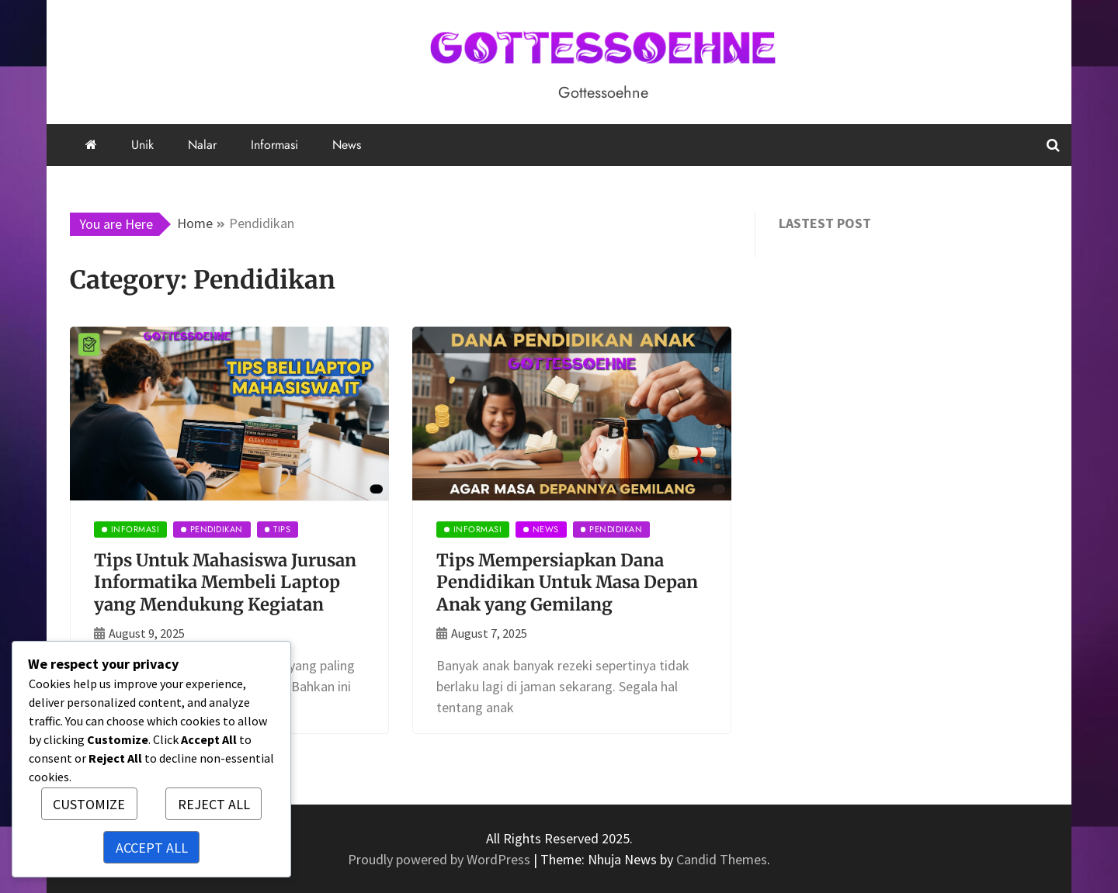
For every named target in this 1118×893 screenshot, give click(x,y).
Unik (142, 145)
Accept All (152, 848)
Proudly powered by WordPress (440, 859)
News (346, 145)
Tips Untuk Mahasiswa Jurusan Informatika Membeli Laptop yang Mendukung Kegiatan (225, 582)
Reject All (214, 804)
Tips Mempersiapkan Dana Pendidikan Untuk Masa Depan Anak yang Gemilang (567, 582)
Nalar (202, 145)
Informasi (274, 145)
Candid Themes (721, 859)
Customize (89, 804)
